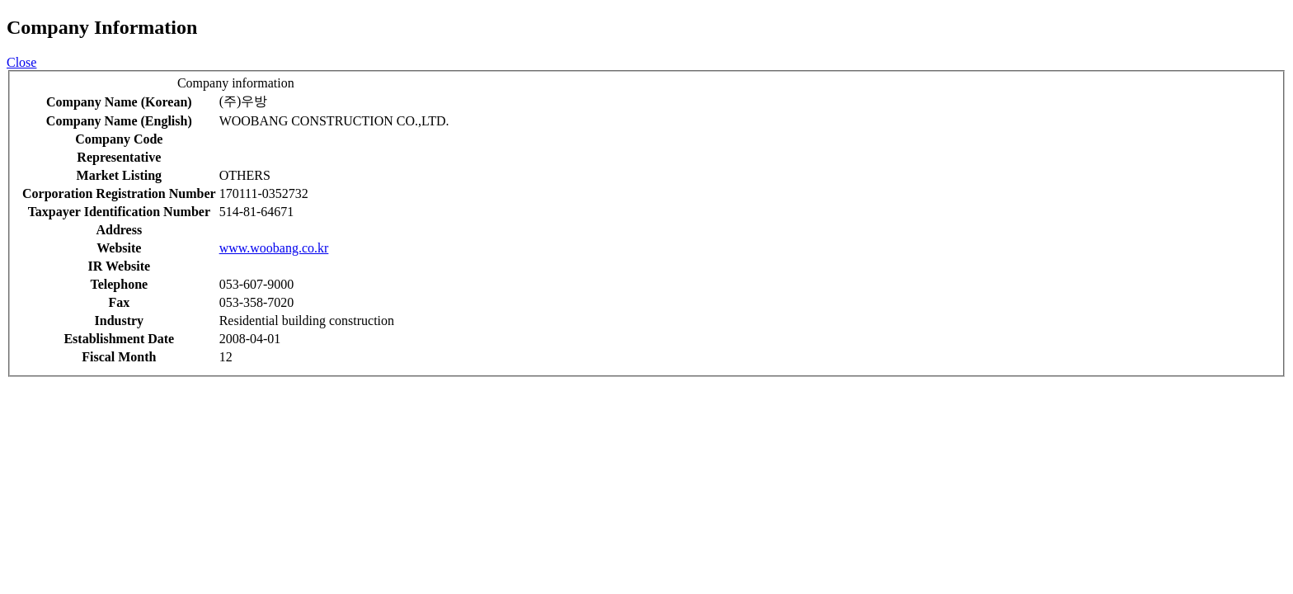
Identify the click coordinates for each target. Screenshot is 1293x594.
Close (21, 62)
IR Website (118, 266)
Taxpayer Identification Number (119, 212)
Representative (119, 157)
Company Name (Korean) (119, 102)
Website (118, 248)
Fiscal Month (119, 357)
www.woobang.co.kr (274, 248)
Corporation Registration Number (119, 193)
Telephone (119, 284)
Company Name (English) (119, 121)
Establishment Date (118, 339)
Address (119, 230)
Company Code (118, 139)
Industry (119, 321)
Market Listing (119, 175)
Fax (118, 302)
